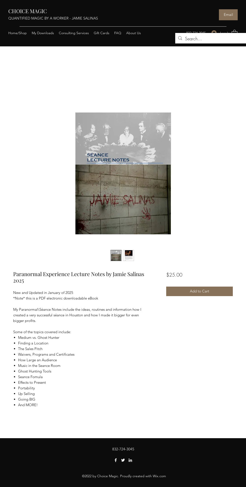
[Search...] (212, 39)
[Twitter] (123, 460)
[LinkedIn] (130, 460)
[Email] (228, 14)
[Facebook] (115, 460)
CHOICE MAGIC (27, 11)
